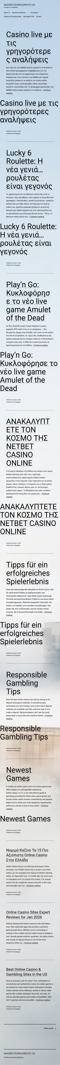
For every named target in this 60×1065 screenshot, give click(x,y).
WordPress (20, 1057)
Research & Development (12, 16)
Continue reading (37, 217)
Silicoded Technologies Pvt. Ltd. (19, 5)
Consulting (34, 13)
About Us (7, 13)
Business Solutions (19, 13)
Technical (17, 133)
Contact (38, 16)
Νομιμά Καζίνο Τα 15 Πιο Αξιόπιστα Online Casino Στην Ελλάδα (27, 855)
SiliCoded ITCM (28, 16)
